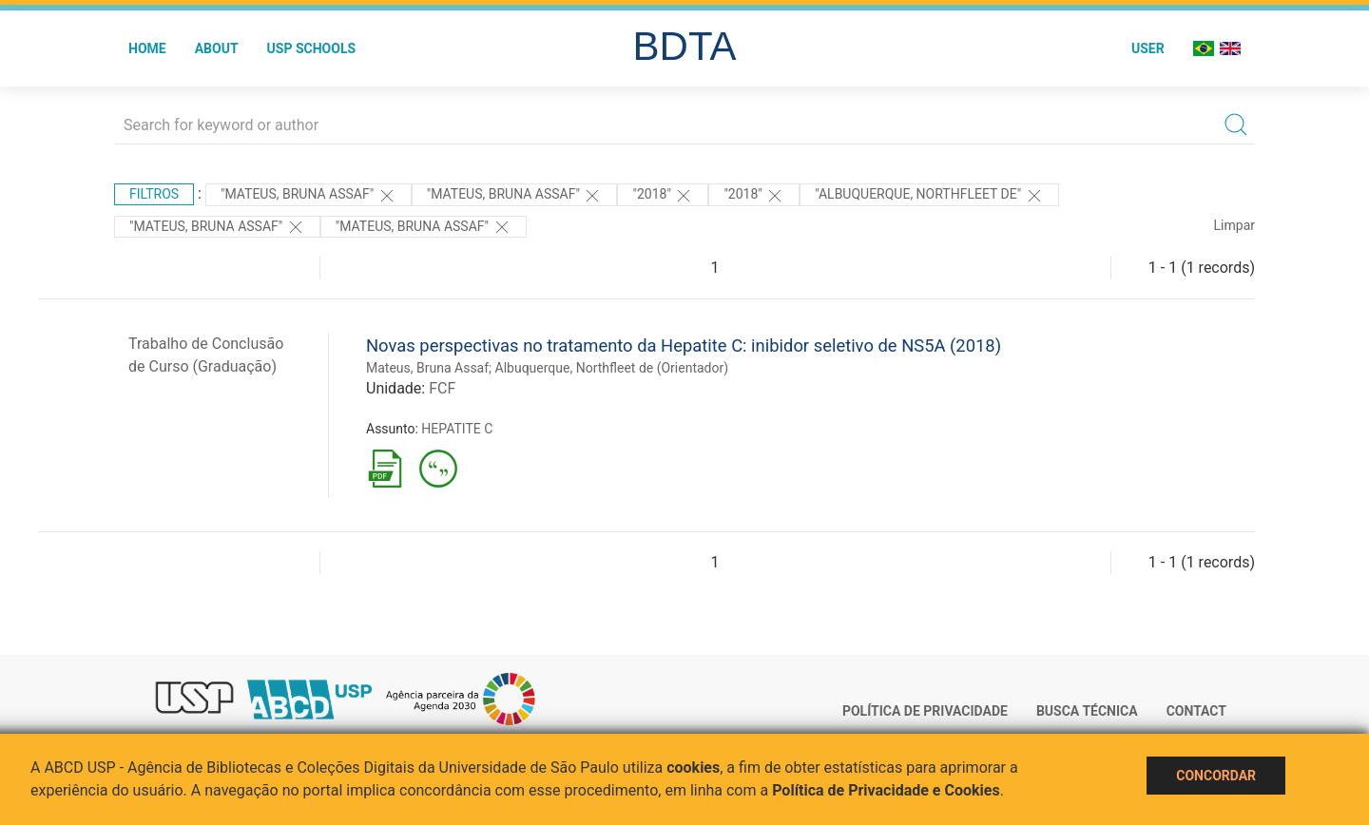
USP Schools (312, 48)
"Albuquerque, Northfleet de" (929, 195)
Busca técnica (1087, 711)
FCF (442, 388)
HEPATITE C (456, 428)
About (217, 48)
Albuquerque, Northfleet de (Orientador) (612, 367)
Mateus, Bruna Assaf (427, 367)
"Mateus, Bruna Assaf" (515, 195)
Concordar (1216, 775)
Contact (1196, 711)
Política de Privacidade (925, 711)
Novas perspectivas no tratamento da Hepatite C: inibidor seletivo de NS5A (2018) (683, 345)
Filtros (154, 193)
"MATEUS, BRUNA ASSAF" (308, 195)
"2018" (662, 195)
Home (147, 48)
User (1148, 48)
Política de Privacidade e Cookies (886, 790)
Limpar (1234, 225)
